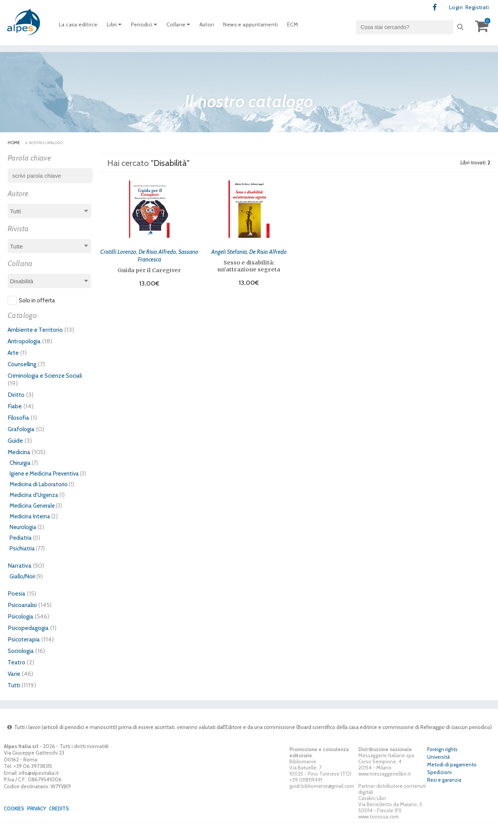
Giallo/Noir (22, 576)
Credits (63, 809)
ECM (309, 26)
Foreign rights (442, 750)
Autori (216, 26)
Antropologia (26, 341)
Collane (185, 26)
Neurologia (23, 527)
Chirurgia (20, 463)
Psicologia (22, 616)
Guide (16, 441)
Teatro (17, 662)
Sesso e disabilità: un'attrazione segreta (248, 265)
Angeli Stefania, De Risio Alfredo (249, 251)
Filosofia (19, 418)
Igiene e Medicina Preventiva (44, 474)
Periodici (149, 26)
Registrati (475, 7)
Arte (14, 353)
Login (453, 7)
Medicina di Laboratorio (39, 484)
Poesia (17, 593)
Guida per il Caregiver (149, 269)
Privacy (39, 809)
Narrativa (20, 566)
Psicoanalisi (24, 605)
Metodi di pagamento (452, 765)
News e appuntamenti (263, 26)
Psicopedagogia (30, 628)
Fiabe (15, 406)
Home (14, 143)
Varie (14, 674)
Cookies (15, 809)
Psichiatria (22, 548)
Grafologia (22, 429)
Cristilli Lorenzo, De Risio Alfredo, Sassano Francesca (149, 254)
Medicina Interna (30, 516)
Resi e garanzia (444, 781)
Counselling (24, 364)
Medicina (20, 452)
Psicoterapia (25, 639)
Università (438, 758)
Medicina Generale (32, 506)
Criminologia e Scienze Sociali (49, 376)
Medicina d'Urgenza (34, 495)
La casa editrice (79, 26)
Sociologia (23, 651)
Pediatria (21, 538)
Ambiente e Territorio (37, 330)
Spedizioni (439, 773)
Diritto (17, 395)
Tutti (14, 685)
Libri (118, 26)
